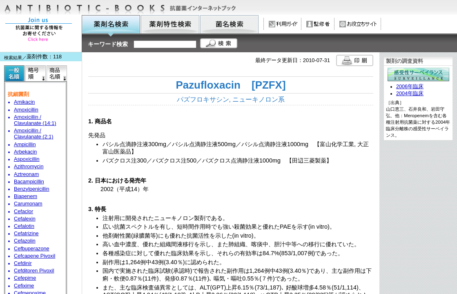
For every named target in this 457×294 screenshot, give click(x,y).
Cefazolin (25, 241)
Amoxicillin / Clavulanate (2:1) (33, 134)
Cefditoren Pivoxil (34, 271)
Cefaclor (23, 211)
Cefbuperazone (31, 249)
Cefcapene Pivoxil (34, 256)
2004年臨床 (410, 93)
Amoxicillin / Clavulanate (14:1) (35, 120)
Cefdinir (23, 263)
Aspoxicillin (27, 159)
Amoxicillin (26, 110)
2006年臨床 (410, 86)
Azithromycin (28, 166)
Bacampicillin (29, 182)
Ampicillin (25, 144)
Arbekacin (25, 152)
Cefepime (25, 278)
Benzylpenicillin (31, 189)
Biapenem (25, 196)
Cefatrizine (26, 233)
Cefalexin (25, 219)
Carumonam (28, 204)
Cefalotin (24, 226)
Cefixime (24, 286)
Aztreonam (26, 174)
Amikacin (24, 102)
